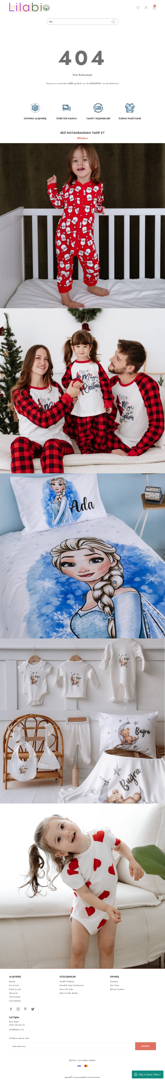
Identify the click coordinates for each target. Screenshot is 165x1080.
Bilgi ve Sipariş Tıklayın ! (147, 1074)
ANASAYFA (95, 83)
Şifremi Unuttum (117, 989)
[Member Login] (145, 8)
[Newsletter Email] (82, 1047)
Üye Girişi (114, 985)
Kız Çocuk (14, 985)
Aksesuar (13, 993)
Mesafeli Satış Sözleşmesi (72, 985)
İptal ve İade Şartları (69, 993)
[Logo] (29, 7)
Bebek (12, 981)
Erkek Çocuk (15, 989)
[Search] (82, 21)
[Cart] (154, 8)
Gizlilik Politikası (67, 981)
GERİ (70, 83)
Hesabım (114, 981)
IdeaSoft (68, 1078)
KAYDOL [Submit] (145, 1046)
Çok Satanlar (15, 1000)
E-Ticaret (76, 1078)
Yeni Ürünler (15, 996)
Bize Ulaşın (14, 1021)
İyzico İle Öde (66, 989)
